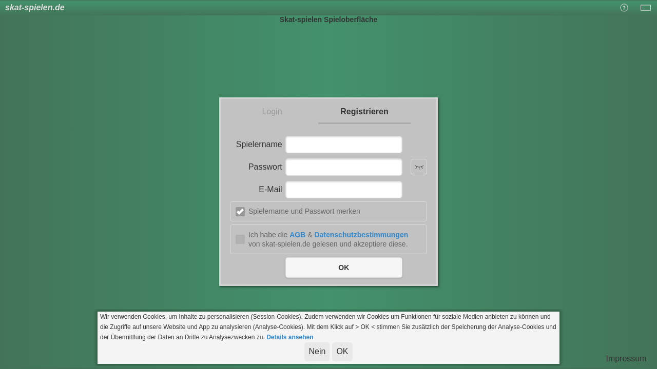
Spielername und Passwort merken (304, 211)
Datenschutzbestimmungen (361, 235)
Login (272, 111)
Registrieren (364, 111)
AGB (297, 235)
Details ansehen (289, 337)
